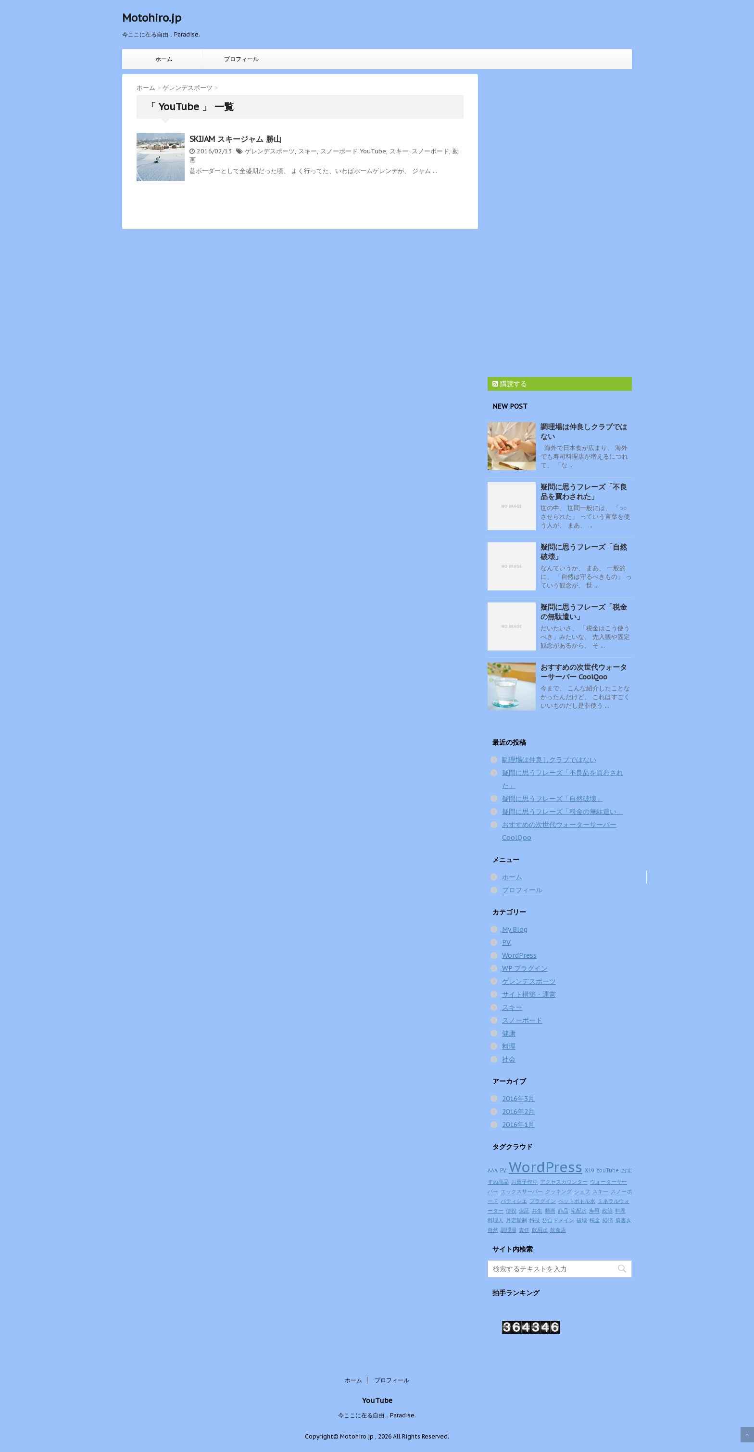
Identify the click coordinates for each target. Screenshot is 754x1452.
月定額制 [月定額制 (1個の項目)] (516, 1220)
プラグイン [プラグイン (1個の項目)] (542, 1201)
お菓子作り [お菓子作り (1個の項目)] (524, 1181)
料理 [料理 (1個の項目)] (620, 1210)
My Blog (515, 929)
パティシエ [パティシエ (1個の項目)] (514, 1201)
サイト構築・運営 (529, 994)
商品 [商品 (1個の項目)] (563, 1210)
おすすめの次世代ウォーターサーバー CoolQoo (583, 672)
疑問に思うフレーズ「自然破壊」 (552, 798)
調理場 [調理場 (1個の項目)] (508, 1230)
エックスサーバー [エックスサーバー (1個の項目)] (522, 1191)
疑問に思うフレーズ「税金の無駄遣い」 (562, 811)
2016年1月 (518, 1124)
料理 (508, 1046)
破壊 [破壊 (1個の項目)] (582, 1220)
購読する (509, 383)
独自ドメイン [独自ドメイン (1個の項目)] (558, 1220)
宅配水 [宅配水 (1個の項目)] (579, 1210)
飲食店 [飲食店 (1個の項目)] (558, 1230)
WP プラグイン (525, 968)
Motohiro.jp (151, 18)
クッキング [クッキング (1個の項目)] (558, 1191)
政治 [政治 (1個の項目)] (607, 1210)
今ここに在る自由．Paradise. (377, 1415)
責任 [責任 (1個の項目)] (524, 1230)
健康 (508, 1033)
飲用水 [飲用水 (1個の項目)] (540, 1230)
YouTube (373, 151)
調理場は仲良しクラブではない (549, 759)
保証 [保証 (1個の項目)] (524, 1210)
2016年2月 (518, 1111)
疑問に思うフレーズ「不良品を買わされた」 (583, 491)
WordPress (519, 955)
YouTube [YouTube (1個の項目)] (607, 1170)
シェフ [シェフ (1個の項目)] (582, 1191)
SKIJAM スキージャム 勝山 (235, 139)
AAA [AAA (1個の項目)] (493, 1170)
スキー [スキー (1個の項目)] (600, 1191)
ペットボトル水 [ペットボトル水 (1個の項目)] (576, 1201)
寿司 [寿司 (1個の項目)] (594, 1210)
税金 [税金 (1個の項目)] (595, 1220)
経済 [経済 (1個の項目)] (608, 1220)
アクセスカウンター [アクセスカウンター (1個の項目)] (564, 1181)
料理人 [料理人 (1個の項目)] (495, 1220)
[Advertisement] (560, 218)
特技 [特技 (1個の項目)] (534, 1220)
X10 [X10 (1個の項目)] (589, 1170)
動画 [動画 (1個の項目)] (550, 1210)
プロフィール (241, 59)
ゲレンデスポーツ (270, 151)
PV (506, 942)
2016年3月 (518, 1098)
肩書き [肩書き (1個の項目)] (623, 1220)
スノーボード (339, 151)
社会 (508, 1059)
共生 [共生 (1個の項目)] (537, 1210)
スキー (307, 151)
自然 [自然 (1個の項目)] (493, 1230)
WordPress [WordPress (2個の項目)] (545, 1167)
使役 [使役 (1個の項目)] (511, 1210)
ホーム (164, 59)
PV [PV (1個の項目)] (503, 1170)
